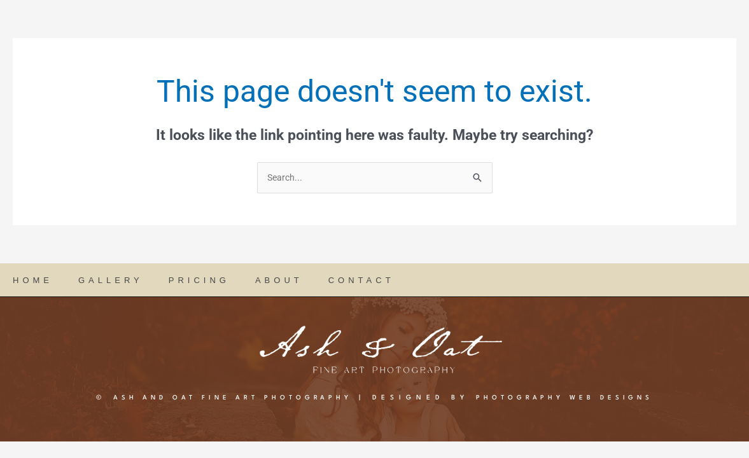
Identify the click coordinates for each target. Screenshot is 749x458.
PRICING (199, 281)
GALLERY (110, 281)
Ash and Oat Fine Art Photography (217, 398)
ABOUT (279, 281)
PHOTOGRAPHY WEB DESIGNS (586, 398)
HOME (33, 281)
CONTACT (361, 281)
